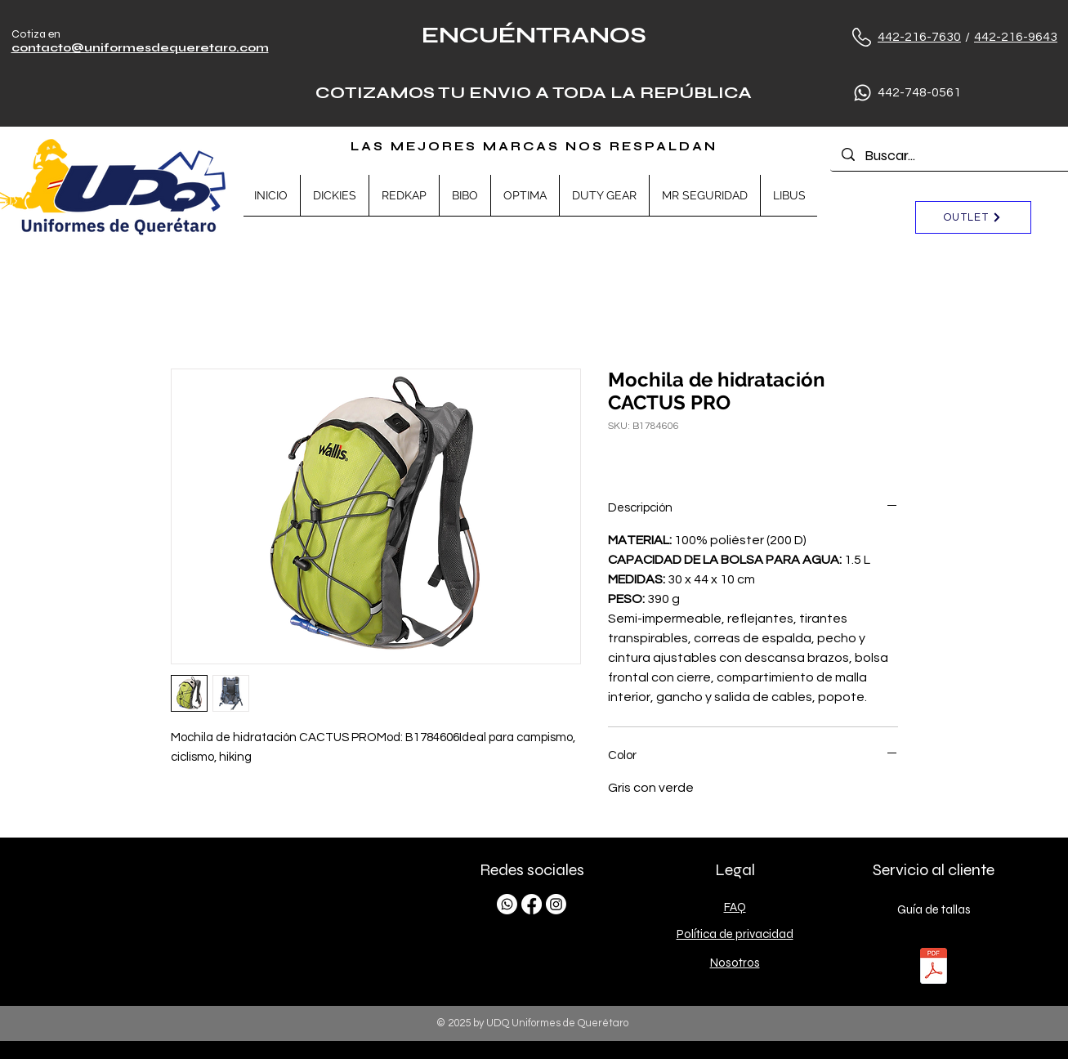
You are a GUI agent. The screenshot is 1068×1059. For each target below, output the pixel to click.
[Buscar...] (955, 155)
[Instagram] (556, 904)
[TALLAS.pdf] (933, 968)
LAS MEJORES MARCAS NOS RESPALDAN (534, 146)
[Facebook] (531, 904)
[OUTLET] (973, 217)
